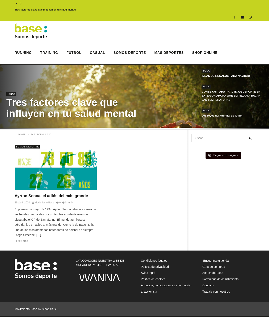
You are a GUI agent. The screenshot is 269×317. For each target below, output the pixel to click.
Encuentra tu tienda (215, 260)
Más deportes (169, 52)
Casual (97, 52)
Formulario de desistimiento (220, 279)
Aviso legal (148, 273)
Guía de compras (213, 266)
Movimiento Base (44, 202)
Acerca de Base (212, 273)
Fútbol (74, 52)
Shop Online (205, 52)
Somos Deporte (129, 52)
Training (49, 52)
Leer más (22, 241)
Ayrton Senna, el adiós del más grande (51, 196)
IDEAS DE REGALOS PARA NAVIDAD (226, 75)
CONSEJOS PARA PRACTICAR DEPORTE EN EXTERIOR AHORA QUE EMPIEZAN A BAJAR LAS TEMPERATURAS (231, 95)
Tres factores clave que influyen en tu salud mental (45, 9)
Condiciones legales (154, 260)
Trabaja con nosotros (216, 291)
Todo (11, 94)
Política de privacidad (155, 266)
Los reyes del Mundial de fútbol (222, 115)
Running (23, 52)
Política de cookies (153, 279)
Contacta (208, 285)
